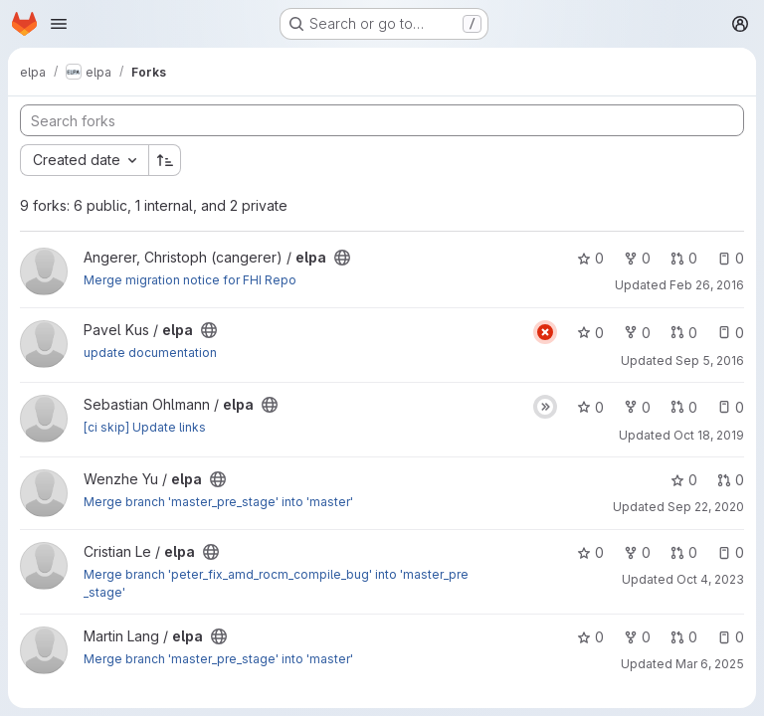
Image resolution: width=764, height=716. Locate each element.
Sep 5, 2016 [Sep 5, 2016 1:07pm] (709, 360)
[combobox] (84, 160)
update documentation (150, 352)
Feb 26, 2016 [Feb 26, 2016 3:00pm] (706, 284)
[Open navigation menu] (59, 24)
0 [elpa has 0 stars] (590, 258)
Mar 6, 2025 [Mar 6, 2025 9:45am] (709, 663)
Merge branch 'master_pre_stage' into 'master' (218, 501)
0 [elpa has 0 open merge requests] (683, 258)
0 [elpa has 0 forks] (637, 258)
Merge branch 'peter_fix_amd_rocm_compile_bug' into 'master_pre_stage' (276, 583)
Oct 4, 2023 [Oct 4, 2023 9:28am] (710, 579)
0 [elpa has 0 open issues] (730, 258)
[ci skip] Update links (145, 427)
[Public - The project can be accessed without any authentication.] (342, 258)
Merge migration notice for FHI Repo (190, 279)
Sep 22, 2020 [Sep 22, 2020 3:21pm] (706, 506)
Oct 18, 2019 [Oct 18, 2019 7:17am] (708, 435)
